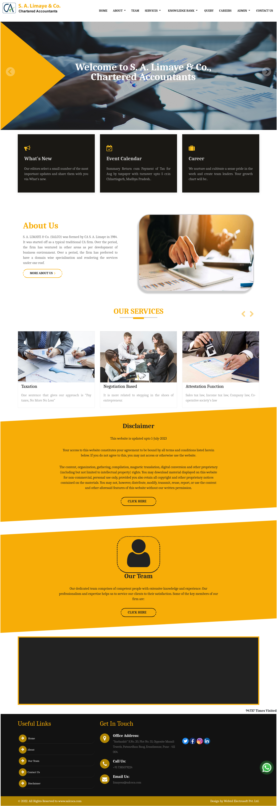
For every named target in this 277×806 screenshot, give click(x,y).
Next (266, 71)
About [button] (118, 11)
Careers (225, 11)
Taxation (29, 386)
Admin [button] (242, 11)
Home (103, 11)
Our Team (29, 760)
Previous (10, 71)
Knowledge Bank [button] (181, 11)
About (26, 749)
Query (209, 11)
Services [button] (151, 11)
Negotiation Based (120, 386)
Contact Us (264, 11)
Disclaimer (29, 783)
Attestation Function (205, 386)
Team (135, 11)
